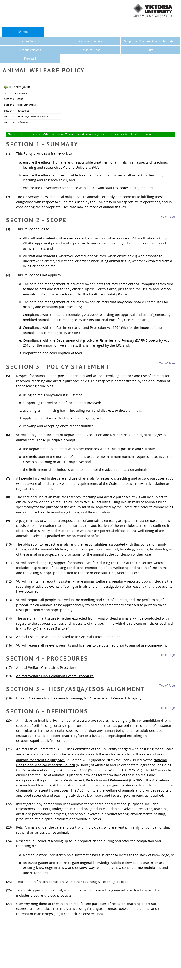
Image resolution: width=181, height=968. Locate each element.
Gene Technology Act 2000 (77, 314)
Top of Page (167, 216)
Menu (23, 31)
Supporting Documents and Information (150, 41)
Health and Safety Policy (108, 294)
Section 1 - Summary (15, 93)
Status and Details (90, 41)
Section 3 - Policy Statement (20, 104)
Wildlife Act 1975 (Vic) (125, 770)
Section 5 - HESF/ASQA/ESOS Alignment (26, 116)
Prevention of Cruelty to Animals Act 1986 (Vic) (58, 770)
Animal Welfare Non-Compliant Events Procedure (55, 676)
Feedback (30, 59)
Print (150, 50)
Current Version (30, 41)
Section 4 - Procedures (16, 110)
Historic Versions (30, 50)
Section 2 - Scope (13, 99)
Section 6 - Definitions (16, 122)
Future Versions (90, 50)
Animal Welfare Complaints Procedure (46, 667)
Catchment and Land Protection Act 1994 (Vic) (92, 327)
